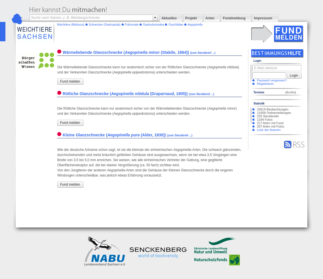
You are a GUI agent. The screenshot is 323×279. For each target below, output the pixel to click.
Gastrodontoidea (153, 24)
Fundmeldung (234, 18)
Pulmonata (131, 24)
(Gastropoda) (104, 24)
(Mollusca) (70, 24)
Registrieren (265, 83)
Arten (209, 18)
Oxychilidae (175, 24)
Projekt (191, 18)
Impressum (263, 18)
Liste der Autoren (269, 130)
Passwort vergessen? (272, 80)
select (155, 18)
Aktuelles (169, 18)
